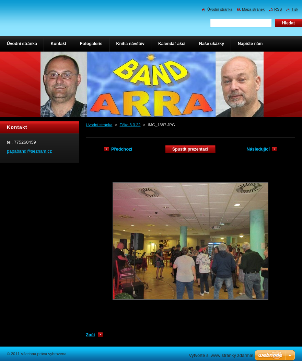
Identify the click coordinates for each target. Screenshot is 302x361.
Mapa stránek (253, 9)
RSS (278, 9)
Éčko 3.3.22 (130, 125)
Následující (258, 149)
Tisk (294, 9)
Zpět (90, 334)
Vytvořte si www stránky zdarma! (221, 355)
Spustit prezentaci (190, 149)
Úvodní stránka (99, 125)
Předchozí (121, 149)
